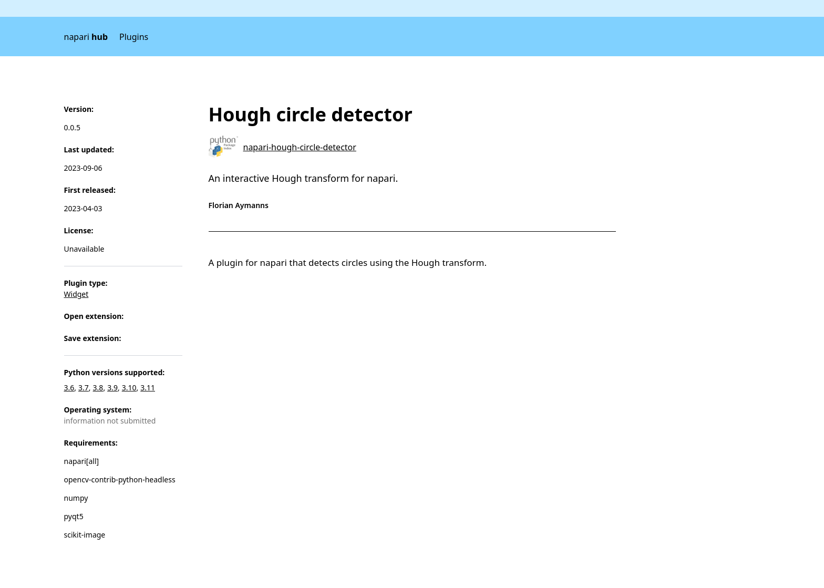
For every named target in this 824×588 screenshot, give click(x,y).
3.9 (112, 388)
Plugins (133, 37)
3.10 (129, 388)
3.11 (147, 388)
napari (86, 37)
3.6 (69, 388)
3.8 (98, 388)
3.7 (83, 388)
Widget (76, 294)
